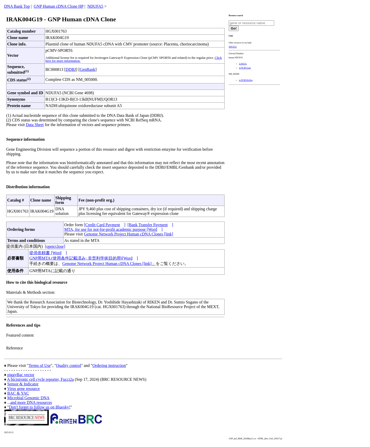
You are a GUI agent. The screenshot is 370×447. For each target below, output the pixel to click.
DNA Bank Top (17, 6)
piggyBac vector (20, 375)
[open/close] (55, 246)
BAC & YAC (18, 393)
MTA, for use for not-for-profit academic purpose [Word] (113, 229)
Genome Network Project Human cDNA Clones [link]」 (108, 263)
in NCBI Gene (245, 68)
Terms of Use (40, 365)
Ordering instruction (109, 365)
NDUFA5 (95, 6)
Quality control (68, 365)
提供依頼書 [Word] (48, 253)
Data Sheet (35, 124)
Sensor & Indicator (23, 384)
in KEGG (243, 64)
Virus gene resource (23, 388)
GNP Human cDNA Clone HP (58, 6)
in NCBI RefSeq (246, 80)
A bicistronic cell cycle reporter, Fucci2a (40, 379)
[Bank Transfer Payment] (150, 225)
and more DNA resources (31, 402)
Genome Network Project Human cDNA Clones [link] (128, 234)
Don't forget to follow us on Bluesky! (39, 407)
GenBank (87, 69)
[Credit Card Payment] (104, 225)
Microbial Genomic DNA (28, 398)
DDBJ (71, 69)
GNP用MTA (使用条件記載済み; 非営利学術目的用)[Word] (83, 258)
